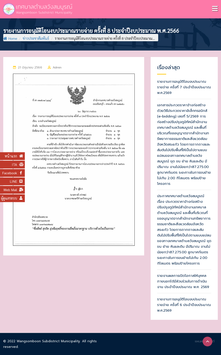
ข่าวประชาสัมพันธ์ (36, 38)
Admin (57, 67)
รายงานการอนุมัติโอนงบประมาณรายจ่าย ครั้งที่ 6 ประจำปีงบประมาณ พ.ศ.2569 (184, 305)
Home (10, 38)
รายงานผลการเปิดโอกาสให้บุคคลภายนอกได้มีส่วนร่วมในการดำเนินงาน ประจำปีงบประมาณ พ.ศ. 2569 (183, 281)
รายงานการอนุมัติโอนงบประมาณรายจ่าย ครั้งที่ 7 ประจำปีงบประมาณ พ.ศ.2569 (184, 87)
